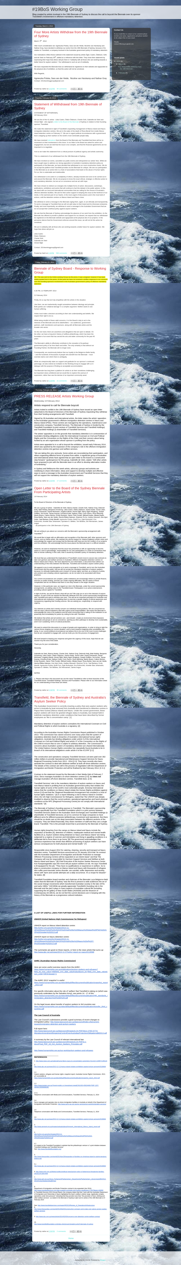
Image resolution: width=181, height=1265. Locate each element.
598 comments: (62, 253)
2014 (119, 61)
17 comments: (62, 481)
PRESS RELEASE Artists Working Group (64, 396)
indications (51, 140)
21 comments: (62, 381)
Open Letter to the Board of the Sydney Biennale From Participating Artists (69, 490)
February (122, 73)
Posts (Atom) (76, 1245)
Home (71, 1238)
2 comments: (62, 1231)
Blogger (103, 1260)
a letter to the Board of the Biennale (66, 122)
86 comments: (62, 690)
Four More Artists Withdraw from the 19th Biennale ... (129, 68)
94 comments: (62, 89)
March (121, 64)
